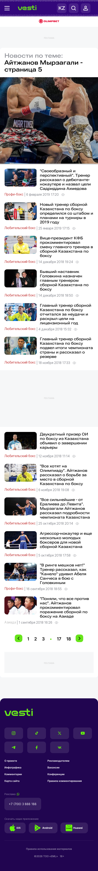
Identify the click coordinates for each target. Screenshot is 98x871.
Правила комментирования (64, 780)
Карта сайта (12, 780)
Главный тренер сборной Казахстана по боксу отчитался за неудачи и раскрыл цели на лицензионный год (65, 314)
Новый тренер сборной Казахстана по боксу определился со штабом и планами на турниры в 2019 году (66, 213)
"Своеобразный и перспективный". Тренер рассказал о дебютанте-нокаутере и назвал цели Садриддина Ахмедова (65, 180)
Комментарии (13, 774)
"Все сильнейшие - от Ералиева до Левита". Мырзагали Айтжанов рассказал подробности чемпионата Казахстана (65, 508)
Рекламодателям (58, 760)
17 (59, 639)
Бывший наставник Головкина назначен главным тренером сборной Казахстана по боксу (64, 280)
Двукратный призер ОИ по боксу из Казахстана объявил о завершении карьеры (64, 441)
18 (68, 639)
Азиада (10, 622)
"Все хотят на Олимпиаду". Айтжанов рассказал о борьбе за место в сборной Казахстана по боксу (63, 475)
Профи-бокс (14, 194)
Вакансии (53, 767)
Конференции (55, 774)
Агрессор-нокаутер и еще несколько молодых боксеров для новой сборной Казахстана (66, 540)
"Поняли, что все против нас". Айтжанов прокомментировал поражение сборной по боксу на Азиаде (64, 607)
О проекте (10, 760)
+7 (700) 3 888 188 (23, 804)
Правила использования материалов (49, 848)
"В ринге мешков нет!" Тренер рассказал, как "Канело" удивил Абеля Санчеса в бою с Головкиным (63, 574)
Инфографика (12, 767)
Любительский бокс (20, 228)
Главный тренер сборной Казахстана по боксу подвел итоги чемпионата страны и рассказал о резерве (66, 348)
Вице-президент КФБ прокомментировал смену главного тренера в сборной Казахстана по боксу (66, 247)
